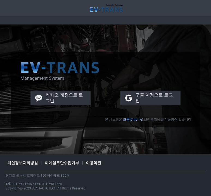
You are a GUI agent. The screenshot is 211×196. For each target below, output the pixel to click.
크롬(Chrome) (133, 119)
